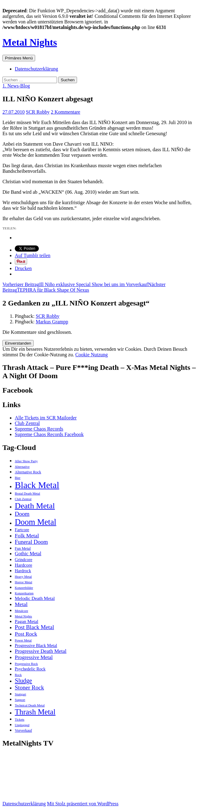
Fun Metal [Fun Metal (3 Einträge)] (23, 548)
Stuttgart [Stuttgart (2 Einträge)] (20, 694)
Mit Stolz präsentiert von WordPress (82, 803)
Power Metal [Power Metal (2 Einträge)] (23, 640)
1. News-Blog (16, 85)
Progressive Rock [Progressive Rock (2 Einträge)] (26, 663)
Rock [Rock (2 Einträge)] (18, 675)
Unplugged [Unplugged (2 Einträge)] (22, 725)
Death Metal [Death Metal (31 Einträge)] (35, 505)
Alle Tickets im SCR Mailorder (46, 417)
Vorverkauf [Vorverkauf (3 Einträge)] (23, 730)
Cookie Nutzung (91, 354)
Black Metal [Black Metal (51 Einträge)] (37, 485)
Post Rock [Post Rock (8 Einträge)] (26, 634)
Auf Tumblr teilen (33, 255)
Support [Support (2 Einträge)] (20, 700)
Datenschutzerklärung (36, 68)
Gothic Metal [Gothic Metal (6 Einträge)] (28, 553)
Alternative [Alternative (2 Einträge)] (22, 466)
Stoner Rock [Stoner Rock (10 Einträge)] (29, 687)
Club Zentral (27, 423)
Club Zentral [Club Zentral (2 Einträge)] (23, 499)
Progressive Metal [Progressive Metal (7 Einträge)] (34, 657)
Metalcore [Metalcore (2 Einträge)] (21, 611)
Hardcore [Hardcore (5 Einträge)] (23, 565)
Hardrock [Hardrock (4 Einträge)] (23, 570)
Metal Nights (29, 42)
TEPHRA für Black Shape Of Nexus (83, 287)
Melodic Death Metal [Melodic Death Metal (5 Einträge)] (35, 598)
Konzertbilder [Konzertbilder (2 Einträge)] (24, 587)
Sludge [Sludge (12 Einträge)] (23, 680)
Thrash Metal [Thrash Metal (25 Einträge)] (35, 712)
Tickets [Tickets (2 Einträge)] (19, 719)
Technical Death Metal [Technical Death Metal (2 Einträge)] (30, 705)
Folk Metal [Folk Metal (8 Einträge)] (27, 535)
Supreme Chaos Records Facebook (49, 434)
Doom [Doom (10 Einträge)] (22, 514)
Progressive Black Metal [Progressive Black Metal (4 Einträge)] (36, 645)
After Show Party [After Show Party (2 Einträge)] (26, 461)
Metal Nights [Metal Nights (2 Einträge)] (23, 616)
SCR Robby (38, 112)
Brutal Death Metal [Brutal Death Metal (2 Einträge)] (27, 493)
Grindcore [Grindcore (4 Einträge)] (23, 559)
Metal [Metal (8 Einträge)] (21, 604)
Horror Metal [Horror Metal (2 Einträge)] (23, 582)
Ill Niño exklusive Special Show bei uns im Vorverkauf (75, 284)
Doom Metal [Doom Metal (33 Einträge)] (35, 522)
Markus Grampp (52, 321)
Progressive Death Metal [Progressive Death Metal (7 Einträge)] (41, 651)
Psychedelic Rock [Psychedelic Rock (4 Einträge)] (30, 669)
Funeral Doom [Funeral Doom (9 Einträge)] (31, 542)
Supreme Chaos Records (39, 428)
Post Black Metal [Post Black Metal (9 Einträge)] (34, 627)
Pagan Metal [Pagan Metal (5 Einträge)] (26, 621)
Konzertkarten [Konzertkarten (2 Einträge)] (24, 593)
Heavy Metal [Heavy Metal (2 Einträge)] (23, 576)
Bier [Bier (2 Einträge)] (17, 477)
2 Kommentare (65, 112)
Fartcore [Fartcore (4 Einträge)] (22, 530)
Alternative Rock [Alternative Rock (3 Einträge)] (28, 472)
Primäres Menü (19, 58)
